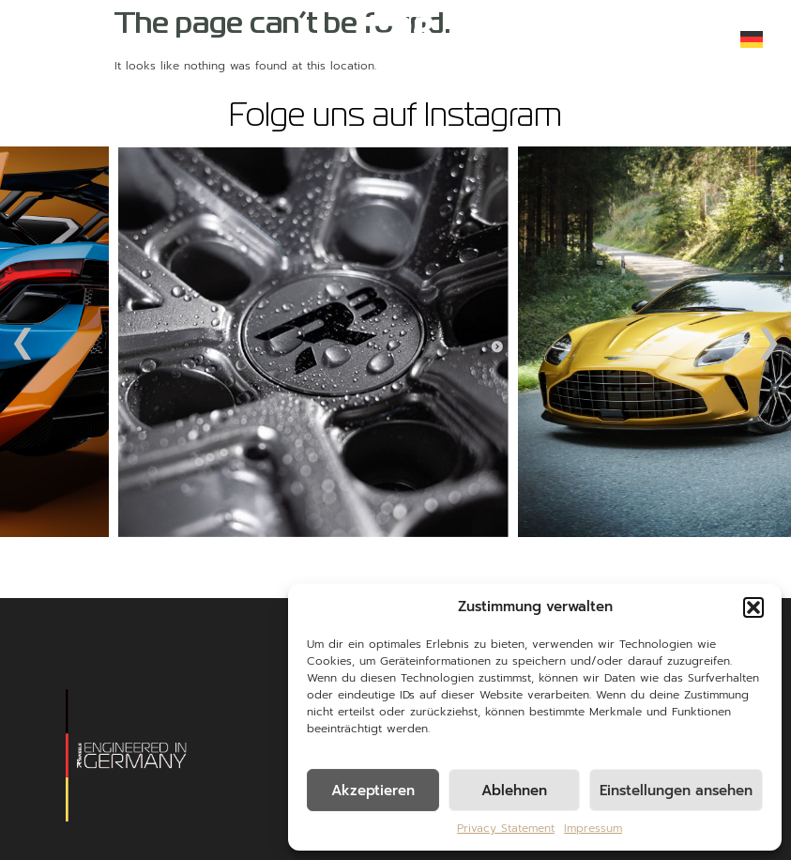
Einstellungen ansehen (676, 790)
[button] (753, 607)
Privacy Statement (506, 828)
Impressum (593, 828)
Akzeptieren (373, 790)
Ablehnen (514, 790)
